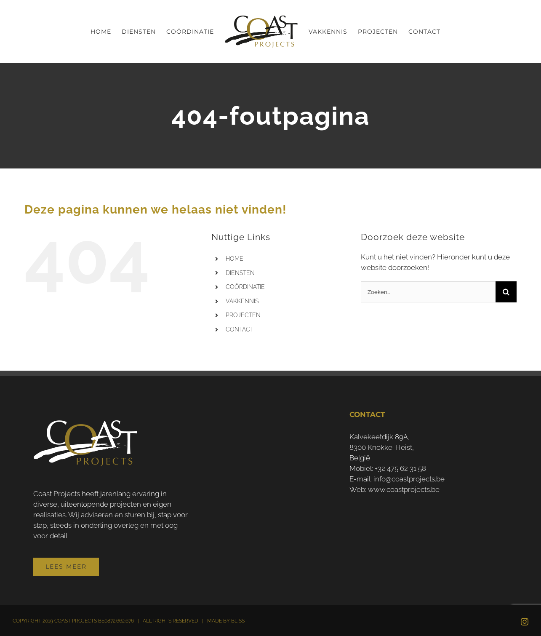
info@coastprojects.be (409, 479)
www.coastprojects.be (404, 489)
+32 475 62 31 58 (400, 468)
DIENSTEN (240, 273)
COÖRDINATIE (245, 286)
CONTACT (239, 329)
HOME (234, 258)
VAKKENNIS (242, 301)
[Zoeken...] (428, 291)
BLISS (238, 621)
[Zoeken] (506, 291)
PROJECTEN (243, 315)
